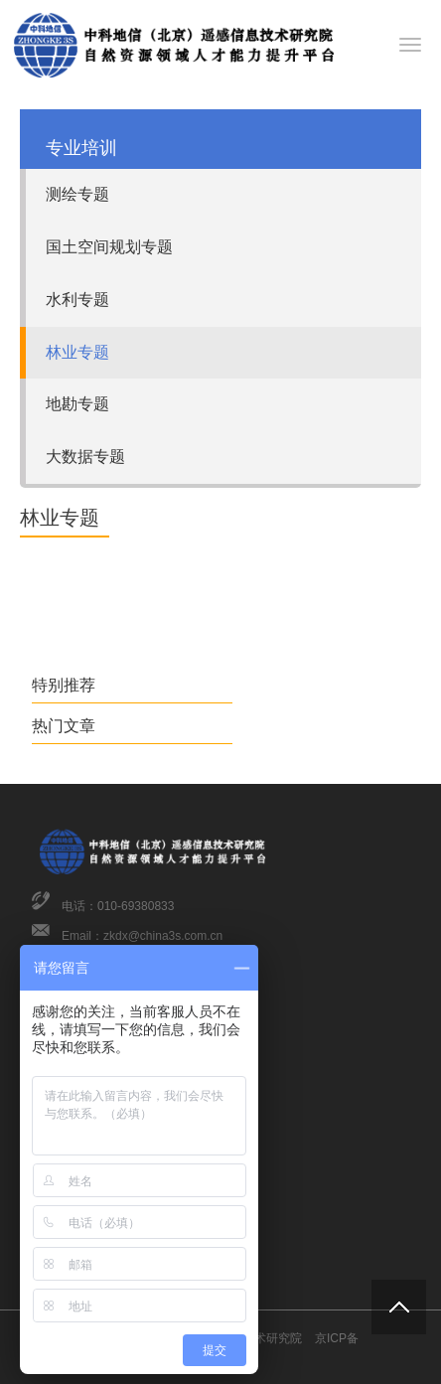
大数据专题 (85, 456)
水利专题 (77, 299)
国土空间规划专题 (109, 246)
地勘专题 (77, 403)
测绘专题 (77, 194)
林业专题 (77, 352)
